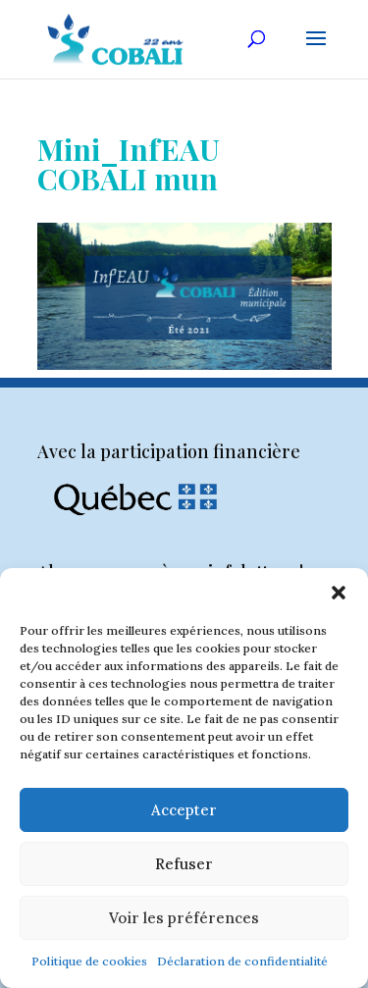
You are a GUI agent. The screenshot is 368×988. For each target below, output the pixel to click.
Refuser (184, 864)
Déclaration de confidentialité (242, 961)
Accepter (184, 810)
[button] (338, 592)
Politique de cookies (89, 961)
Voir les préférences (184, 918)
